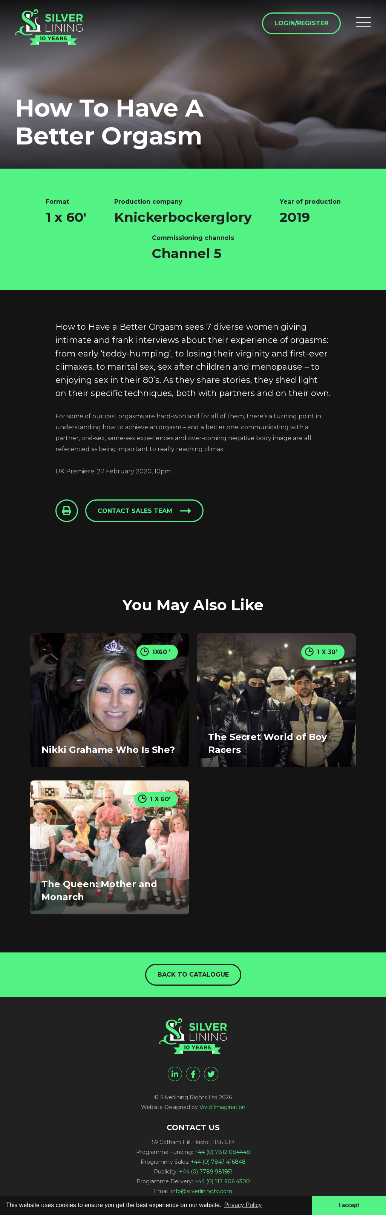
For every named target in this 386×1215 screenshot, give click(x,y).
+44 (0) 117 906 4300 (222, 1181)
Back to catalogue (193, 974)
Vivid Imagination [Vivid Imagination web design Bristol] (222, 1107)
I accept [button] (349, 1205)
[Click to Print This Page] (66, 510)
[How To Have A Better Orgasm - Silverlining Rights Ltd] (49, 27)
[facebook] (193, 1074)
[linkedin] (175, 1074)
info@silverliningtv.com (201, 1191)
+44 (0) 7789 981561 (205, 1171)
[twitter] (211, 1074)
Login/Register (301, 23)
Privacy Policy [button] (243, 1205)
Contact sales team (135, 511)
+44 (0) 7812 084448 (222, 1152)
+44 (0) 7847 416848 (218, 1161)
